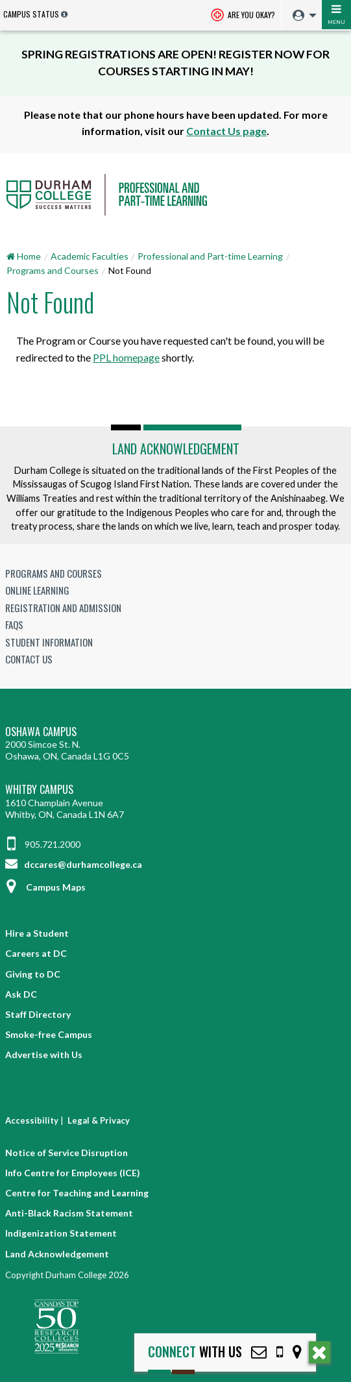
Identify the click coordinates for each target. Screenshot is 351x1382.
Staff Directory (38, 1014)
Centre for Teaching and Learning (77, 1192)
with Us (195, 1352)
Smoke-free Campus (48, 1034)
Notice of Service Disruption (66, 1152)
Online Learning (37, 590)
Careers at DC (36, 953)
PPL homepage (126, 357)
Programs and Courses (52, 270)
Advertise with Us (43, 1054)
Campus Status (31, 13)
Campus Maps (45, 887)
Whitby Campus (39, 789)
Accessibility (31, 1120)
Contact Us (29, 659)
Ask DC (21, 994)
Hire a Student (37, 933)
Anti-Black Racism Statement (69, 1212)
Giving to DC (32, 974)
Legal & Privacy (98, 1120)
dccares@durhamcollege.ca (73, 864)
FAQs (14, 624)
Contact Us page (226, 131)
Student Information (49, 642)
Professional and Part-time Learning (210, 256)
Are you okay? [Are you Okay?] (243, 15)
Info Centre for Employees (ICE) (72, 1172)
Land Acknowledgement (175, 448)
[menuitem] (301, 16)
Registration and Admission (63, 607)
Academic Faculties (89, 256)
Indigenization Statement (61, 1233)
